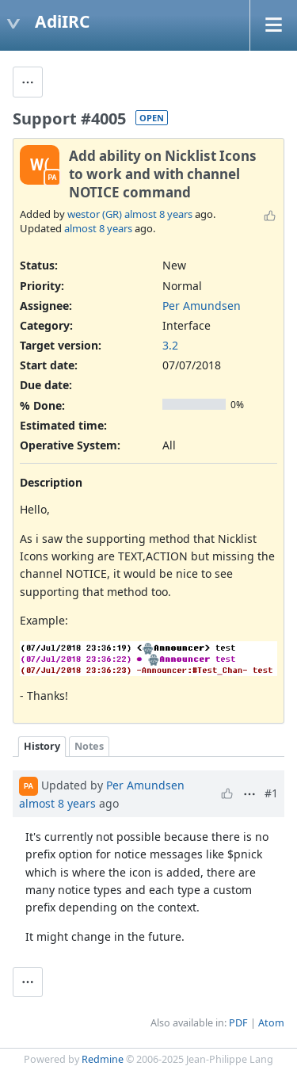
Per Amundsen (201, 305)
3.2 (170, 345)
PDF (238, 1023)
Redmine (103, 1059)
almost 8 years (158, 214)
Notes (89, 746)
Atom (271, 1023)
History (42, 746)
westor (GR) (94, 214)
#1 (271, 793)
